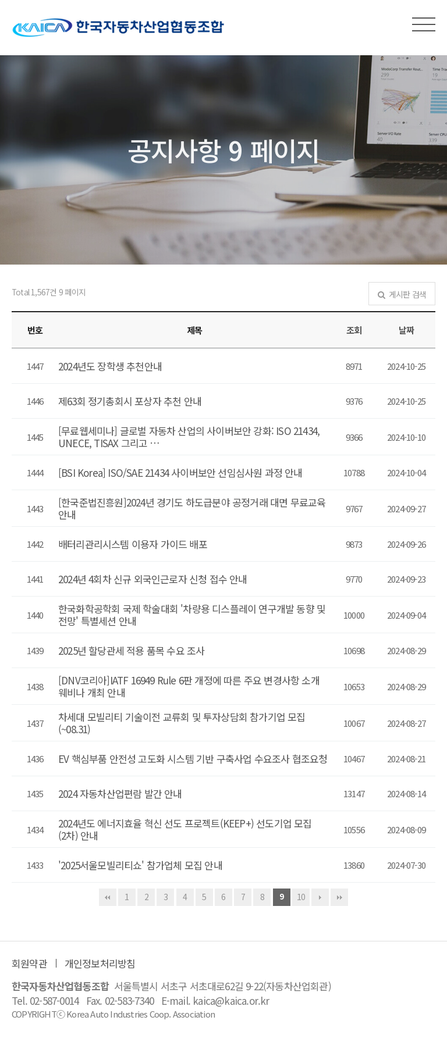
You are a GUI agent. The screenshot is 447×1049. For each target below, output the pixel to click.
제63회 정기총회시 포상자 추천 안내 (129, 401)
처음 (107, 897)
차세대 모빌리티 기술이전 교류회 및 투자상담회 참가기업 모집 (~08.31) (182, 722)
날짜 (406, 330)
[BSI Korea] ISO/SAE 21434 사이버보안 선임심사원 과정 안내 (180, 472)
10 (301, 896)
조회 (353, 330)
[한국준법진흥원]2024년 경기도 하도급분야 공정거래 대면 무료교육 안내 (191, 508)
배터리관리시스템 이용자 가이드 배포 (132, 544)
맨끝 (339, 897)
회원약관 (29, 963)
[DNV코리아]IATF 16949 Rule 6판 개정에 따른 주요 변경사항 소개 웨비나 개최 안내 (189, 686)
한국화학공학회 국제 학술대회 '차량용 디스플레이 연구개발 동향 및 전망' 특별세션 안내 (191, 614)
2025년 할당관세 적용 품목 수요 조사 (131, 650)
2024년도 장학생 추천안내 (110, 366)
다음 (320, 897)
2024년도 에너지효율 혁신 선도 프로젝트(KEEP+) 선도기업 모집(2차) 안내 (185, 829)
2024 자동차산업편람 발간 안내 (120, 793)
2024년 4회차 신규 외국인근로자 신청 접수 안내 (152, 579)
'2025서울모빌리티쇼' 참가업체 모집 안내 (140, 865)
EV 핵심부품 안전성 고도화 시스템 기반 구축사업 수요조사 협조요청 (192, 758)
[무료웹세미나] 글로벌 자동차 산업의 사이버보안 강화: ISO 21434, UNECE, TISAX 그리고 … (189, 436)
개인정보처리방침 (100, 963)
